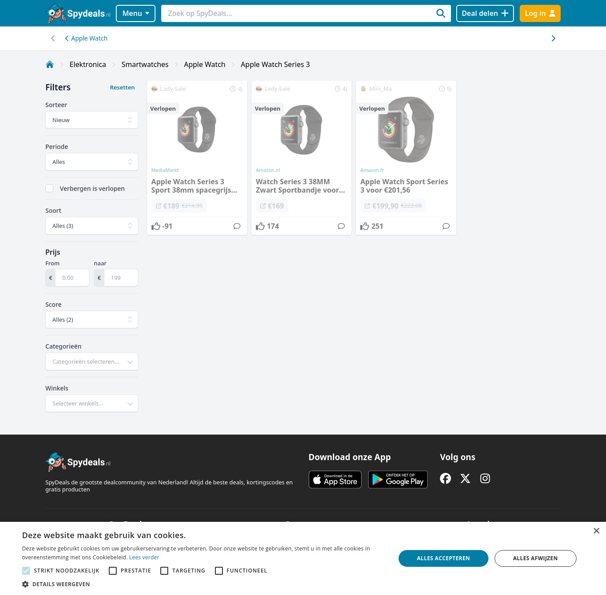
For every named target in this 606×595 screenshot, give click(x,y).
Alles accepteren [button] (443, 558)
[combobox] (91, 361)
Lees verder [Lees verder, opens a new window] (144, 557)
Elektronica (88, 64)
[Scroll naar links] (553, 38)
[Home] (49, 64)
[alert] (303, 558)
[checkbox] (49, 188)
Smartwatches (145, 64)
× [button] (596, 531)
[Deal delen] (485, 13)
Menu (135, 13)
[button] (203, 584)
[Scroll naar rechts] (53, 38)
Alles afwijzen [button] (535, 558)
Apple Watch (86, 38)
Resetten (122, 87)
